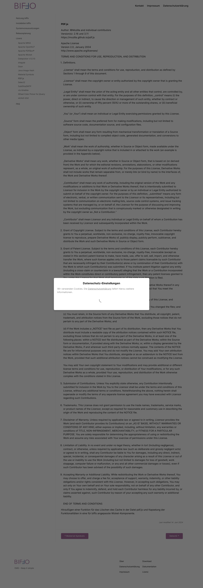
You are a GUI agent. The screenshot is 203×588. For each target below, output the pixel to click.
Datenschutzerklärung (99, 288)
